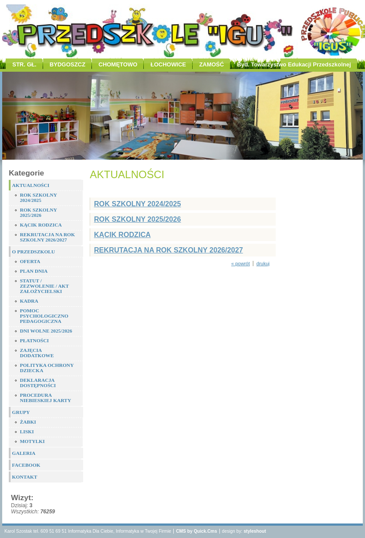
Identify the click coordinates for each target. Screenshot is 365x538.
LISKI (27, 431)
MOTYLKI (32, 441)
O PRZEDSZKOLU (33, 251)
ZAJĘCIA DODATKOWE (37, 353)
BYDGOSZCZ (67, 64)
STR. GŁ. (24, 64)
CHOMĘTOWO (118, 64)
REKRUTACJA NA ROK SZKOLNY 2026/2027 (47, 237)
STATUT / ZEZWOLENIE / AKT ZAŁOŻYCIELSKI (44, 286)
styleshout (255, 531)
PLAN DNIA (33, 271)
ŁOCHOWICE (168, 64)
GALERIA (23, 453)
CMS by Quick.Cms (196, 531)
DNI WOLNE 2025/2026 (46, 330)
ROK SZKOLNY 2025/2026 (38, 212)
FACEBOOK (26, 465)
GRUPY (21, 412)
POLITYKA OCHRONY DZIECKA (46, 367)
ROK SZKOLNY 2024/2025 (38, 197)
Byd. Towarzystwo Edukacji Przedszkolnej (294, 64)
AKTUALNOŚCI (30, 185)
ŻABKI (28, 422)
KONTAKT (24, 476)
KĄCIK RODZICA (41, 224)
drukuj (263, 263)
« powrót (240, 263)
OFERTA (30, 261)
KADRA (29, 301)
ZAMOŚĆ (211, 64)
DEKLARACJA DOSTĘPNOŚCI (38, 382)
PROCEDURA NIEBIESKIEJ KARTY (45, 397)
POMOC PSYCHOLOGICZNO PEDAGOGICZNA (44, 316)
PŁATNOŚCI (34, 340)
